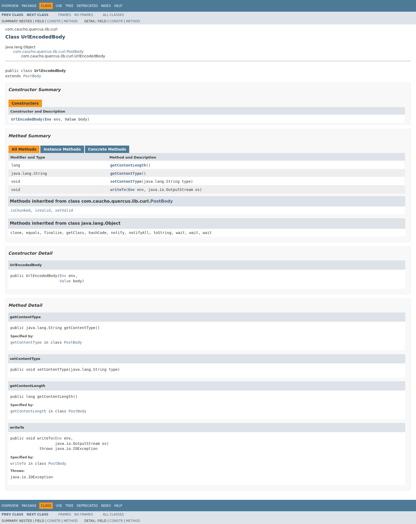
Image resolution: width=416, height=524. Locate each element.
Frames (64, 15)
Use (59, 6)
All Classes (113, 15)
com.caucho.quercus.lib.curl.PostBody (48, 51)
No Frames (83, 15)
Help (118, 6)
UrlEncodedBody (26, 119)
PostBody (32, 76)
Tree (69, 6)
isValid (43, 210)
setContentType (126, 181)
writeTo (118, 190)
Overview (10, 6)
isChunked (20, 210)
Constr (53, 21)
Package (29, 6)
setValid (64, 210)
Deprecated (87, 6)
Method (71, 21)
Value (70, 119)
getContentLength (128, 165)
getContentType (126, 173)
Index (106, 6)
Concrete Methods (107, 149)
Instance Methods (62, 149)
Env (48, 119)
